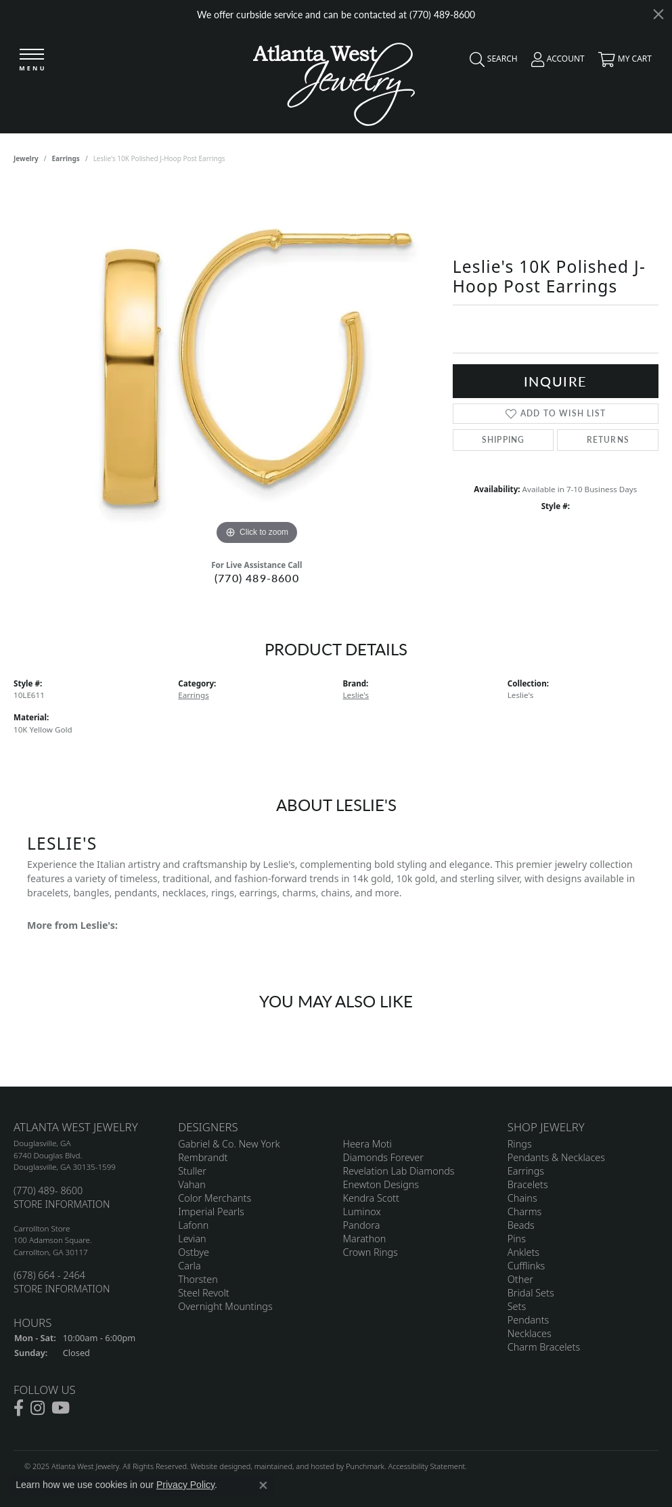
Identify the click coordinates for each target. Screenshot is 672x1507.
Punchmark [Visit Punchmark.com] (365, 1466)
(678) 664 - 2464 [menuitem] (49, 1275)
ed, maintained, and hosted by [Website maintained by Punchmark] (294, 1466)
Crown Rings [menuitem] (370, 1252)
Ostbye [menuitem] (193, 1252)
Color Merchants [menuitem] (214, 1198)
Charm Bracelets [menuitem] (544, 1346)
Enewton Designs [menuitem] (381, 1184)
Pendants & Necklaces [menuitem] (556, 1157)
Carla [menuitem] (189, 1265)
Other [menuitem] (520, 1279)
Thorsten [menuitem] (197, 1279)
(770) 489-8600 (257, 578)
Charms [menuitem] (525, 1211)
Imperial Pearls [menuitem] (211, 1211)
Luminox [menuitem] (362, 1211)
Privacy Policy (185, 1484)
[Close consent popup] (263, 1485)
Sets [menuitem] (517, 1306)
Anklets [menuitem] (523, 1252)
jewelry (26, 158)
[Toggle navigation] (32, 60)
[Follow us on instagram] (37, 1408)
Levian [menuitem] (192, 1238)
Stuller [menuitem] (192, 1170)
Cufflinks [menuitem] (526, 1265)
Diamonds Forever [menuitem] (383, 1157)
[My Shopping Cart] (621, 62)
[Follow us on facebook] (19, 1408)
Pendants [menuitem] (529, 1319)
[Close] (658, 14)
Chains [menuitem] (522, 1198)
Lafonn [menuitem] (193, 1225)
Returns (608, 439)
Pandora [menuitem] (361, 1225)
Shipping (503, 439)
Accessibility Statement (426, 1466)
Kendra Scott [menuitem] (371, 1198)
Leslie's (356, 695)
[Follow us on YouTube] (60, 1408)
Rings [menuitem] (520, 1143)
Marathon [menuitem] (364, 1238)
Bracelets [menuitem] (528, 1184)
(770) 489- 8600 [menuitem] (48, 1190)
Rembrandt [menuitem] (202, 1157)
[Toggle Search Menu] (490, 62)
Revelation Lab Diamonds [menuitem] (399, 1170)
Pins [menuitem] (517, 1238)
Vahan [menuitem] (192, 1184)
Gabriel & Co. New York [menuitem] (228, 1143)
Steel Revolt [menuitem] (203, 1292)
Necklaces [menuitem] (530, 1333)
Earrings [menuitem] (526, 1170)
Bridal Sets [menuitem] (531, 1292)
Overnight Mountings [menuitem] (225, 1306)
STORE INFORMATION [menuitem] (62, 1204)
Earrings (66, 158)
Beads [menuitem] (521, 1225)
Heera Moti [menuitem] (367, 1143)
